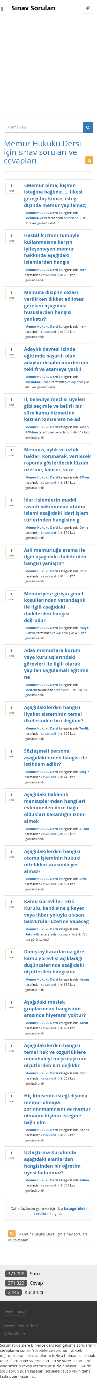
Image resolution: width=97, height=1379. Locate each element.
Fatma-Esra (34, 934)
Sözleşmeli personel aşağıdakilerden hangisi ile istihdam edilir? (55, 757)
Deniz (83, 527)
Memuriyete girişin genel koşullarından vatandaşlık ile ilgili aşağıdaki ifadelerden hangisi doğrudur (54, 606)
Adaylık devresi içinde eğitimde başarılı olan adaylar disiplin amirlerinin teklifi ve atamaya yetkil (56, 359)
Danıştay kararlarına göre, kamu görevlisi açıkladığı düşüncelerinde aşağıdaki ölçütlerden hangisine (55, 961)
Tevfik (84, 728)
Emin (83, 1073)
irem (83, 326)
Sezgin (84, 772)
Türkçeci (32, 1325)
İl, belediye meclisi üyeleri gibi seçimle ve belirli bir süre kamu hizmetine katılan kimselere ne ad (55, 409)
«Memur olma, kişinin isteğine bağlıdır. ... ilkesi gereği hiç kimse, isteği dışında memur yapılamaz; (55, 195)
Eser (82, 270)
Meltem (31, 690)
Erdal (83, 571)
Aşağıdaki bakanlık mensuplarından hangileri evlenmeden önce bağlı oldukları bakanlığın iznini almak (55, 807)
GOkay (84, 477)
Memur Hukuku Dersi (41, 213)
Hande (84, 1130)
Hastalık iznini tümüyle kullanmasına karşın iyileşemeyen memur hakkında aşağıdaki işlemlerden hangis (51, 248)
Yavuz (83, 1023)
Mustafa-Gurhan (38, 382)
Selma (84, 1180)
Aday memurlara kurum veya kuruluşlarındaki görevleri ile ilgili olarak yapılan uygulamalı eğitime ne (56, 663)
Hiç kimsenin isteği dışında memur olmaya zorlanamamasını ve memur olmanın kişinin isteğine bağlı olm (57, 1108)
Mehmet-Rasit (36, 218)
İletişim (8, 1312)
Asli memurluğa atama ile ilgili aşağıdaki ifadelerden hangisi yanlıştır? (55, 556)
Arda (83, 879)
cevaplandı (71, 218)
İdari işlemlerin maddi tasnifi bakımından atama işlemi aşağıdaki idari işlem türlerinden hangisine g (56, 510)
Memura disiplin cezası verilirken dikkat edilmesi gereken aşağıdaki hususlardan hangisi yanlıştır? (54, 305)
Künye (21, 1312)
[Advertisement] (48, 67)
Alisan (84, 828)
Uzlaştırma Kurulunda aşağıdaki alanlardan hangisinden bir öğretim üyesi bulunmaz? (52, 1162)
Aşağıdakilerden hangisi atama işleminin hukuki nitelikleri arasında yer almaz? (52, 861)
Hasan (84, 979)
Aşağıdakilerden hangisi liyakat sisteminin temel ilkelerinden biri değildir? (54, 714)
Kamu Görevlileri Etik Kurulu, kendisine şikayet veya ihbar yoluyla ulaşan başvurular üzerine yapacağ (56, 911)
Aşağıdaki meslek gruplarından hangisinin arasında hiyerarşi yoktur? (55, 1008)
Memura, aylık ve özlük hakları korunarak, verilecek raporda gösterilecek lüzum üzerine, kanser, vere (57, 459)
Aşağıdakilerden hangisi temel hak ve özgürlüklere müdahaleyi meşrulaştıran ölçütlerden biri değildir (55, 1055)
